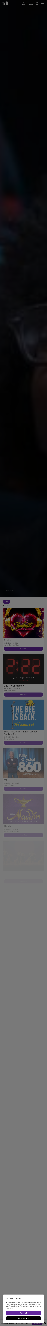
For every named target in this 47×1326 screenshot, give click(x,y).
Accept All (23, 1313)
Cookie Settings (23, 1318)
